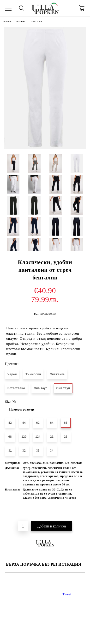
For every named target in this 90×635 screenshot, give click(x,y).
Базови (20, 21)
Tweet (67, 594)
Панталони (36, 21)
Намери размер (21, 409)
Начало (7, 21)
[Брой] (23, 526)
